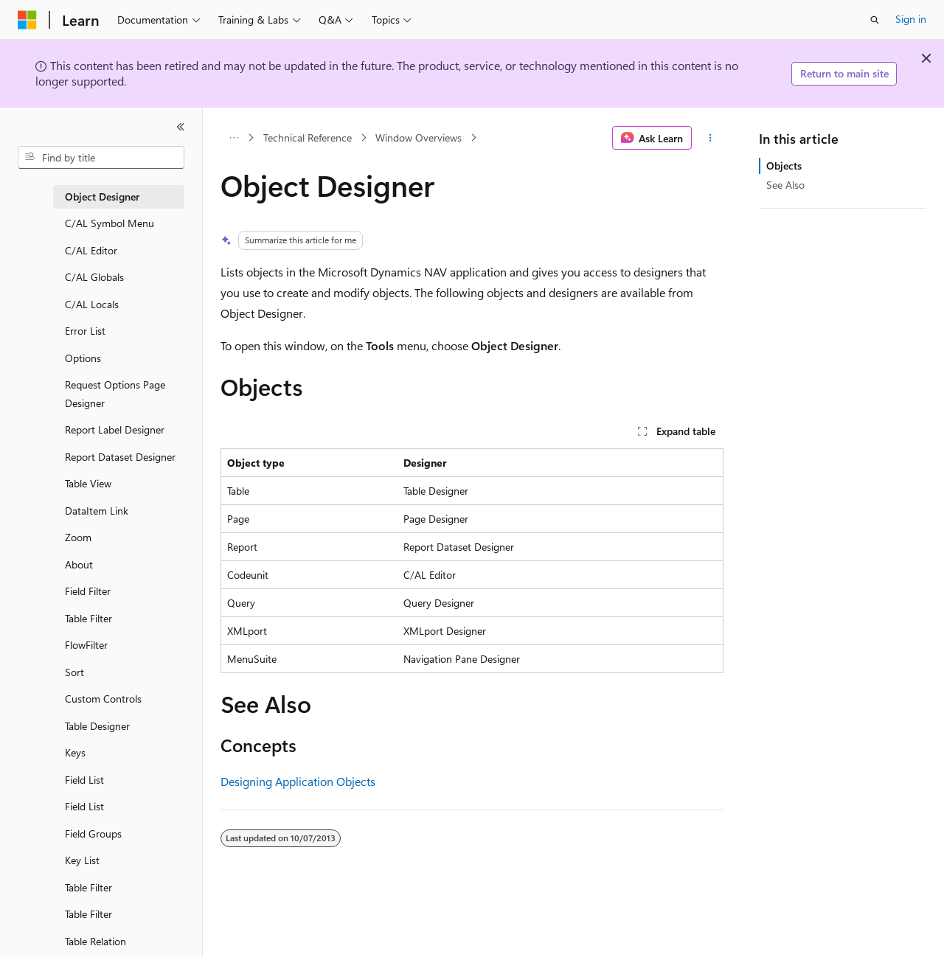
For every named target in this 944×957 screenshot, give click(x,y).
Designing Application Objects (298, 781)
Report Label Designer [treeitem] (114, 429)
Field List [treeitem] (84, 780)
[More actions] (710, 138)
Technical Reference (307, 137)
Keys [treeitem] (75, 752)
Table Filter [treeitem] (88, 618)
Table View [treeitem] (88, 483)
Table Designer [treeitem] (97, 726)
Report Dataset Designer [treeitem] (120, 457)
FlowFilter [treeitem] (86, 645)
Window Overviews (418, 137)
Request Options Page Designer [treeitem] (115, 393)
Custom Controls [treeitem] (103, 699)
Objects (784, 166)
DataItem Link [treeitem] (96, 511)
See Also (785, 185)
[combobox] (101, 158)
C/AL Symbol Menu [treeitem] (109, 223)
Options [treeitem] (83, 358)
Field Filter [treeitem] (88, 591)
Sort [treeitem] (74, 672)
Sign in (910, 19)
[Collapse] (180, 127)
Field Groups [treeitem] (93, 833)
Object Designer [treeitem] (102, 196)
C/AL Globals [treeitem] (94, 277)
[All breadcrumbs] (233, 138)
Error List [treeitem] (85, 331)
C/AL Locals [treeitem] (92, 304)
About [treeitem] (79, 564)
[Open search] (874, 20)
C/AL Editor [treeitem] (91, 250)
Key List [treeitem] (82, 860)
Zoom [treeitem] (78, 537)
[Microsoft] (27, 19)
